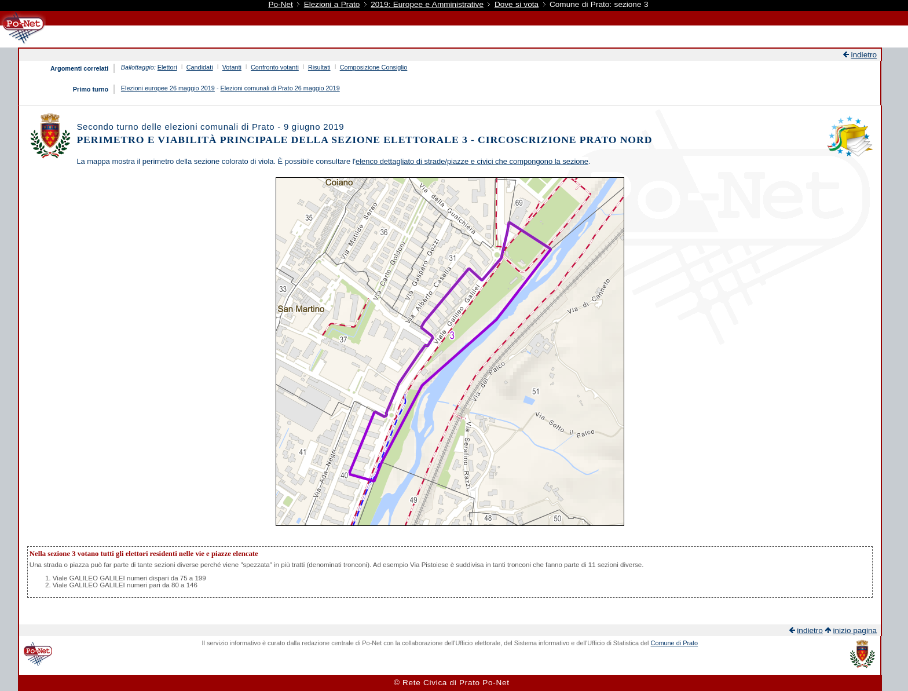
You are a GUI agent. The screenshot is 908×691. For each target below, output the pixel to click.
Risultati (319, 67)
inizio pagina (855, 630)
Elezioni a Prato (332, 4)
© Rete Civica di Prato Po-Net (452, 682)
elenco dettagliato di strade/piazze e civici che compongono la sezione (472, 161)
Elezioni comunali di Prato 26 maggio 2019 (280, 88)
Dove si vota (517, 4)
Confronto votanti (275, 67)
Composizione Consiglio (374, 67)
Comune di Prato (674, 642)
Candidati (199, 67)
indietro (864, 54)
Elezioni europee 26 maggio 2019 (168, 88)
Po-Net (280, 4)
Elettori (167, 67)
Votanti (231, 67)
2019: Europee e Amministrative (427, 4)
